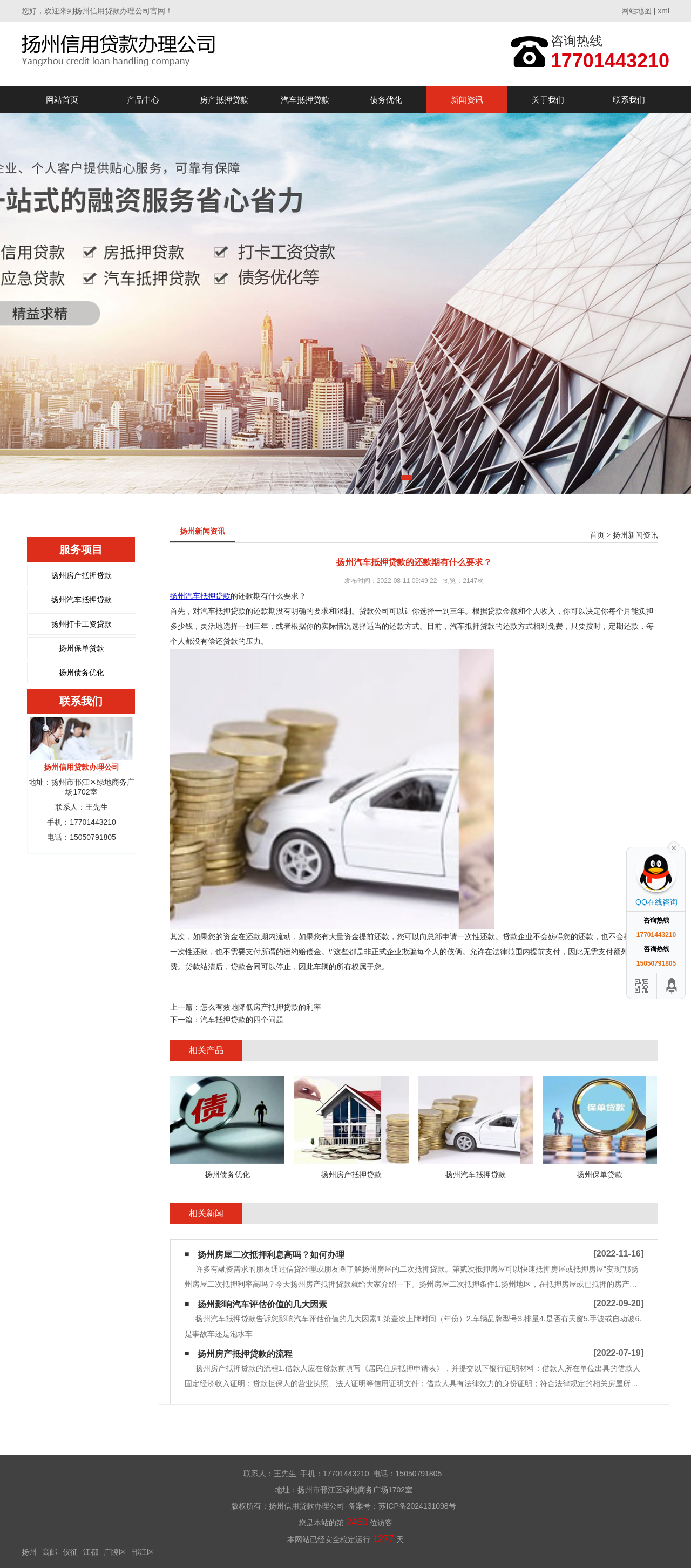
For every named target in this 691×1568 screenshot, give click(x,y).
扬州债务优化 (81, 672)
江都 (90, 1551)
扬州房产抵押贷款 (81, 575)
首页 (597, 535)
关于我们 (548, 99)
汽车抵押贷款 (305, 99)
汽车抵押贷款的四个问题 (241, 1019)
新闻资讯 (467, 99)
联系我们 (629, 99)
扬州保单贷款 (81, 648)
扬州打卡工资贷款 (81, 624)
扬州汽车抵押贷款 (81, 599)
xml (663, 10)
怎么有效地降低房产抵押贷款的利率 (260, 1007)
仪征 (70, 1551)
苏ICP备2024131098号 (417, 1506)
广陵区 (115, 1551)
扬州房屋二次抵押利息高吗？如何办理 (271, 1254)
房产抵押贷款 (224, 99)
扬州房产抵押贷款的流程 (245, 1354)
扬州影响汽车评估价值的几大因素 (262, 1304)
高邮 (49, 1551)
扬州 (29, 1551)
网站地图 (636, 10)
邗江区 (143, 1551)
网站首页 (62, 99)
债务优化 (386, 99)
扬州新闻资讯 (635, 535)
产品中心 (143, 99)
